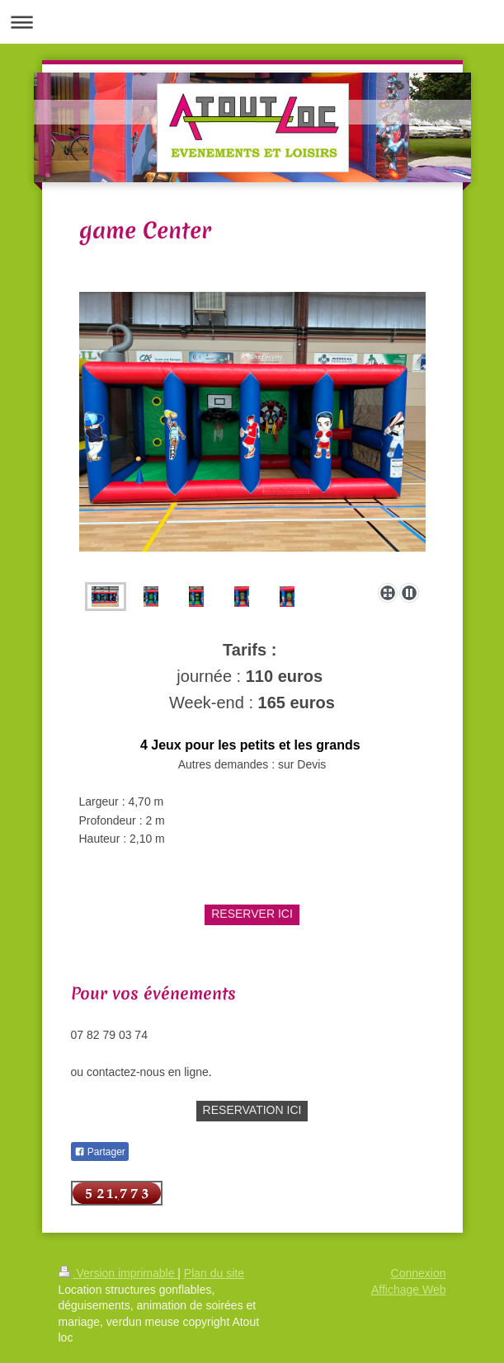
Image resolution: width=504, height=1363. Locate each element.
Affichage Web (408, 1289)
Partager (99, 1152)
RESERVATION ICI (252, 1109)
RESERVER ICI (252, 913)
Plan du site (214, 1273)
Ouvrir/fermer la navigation (252, 22)
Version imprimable (118, 1273)
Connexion (418, 1273)
